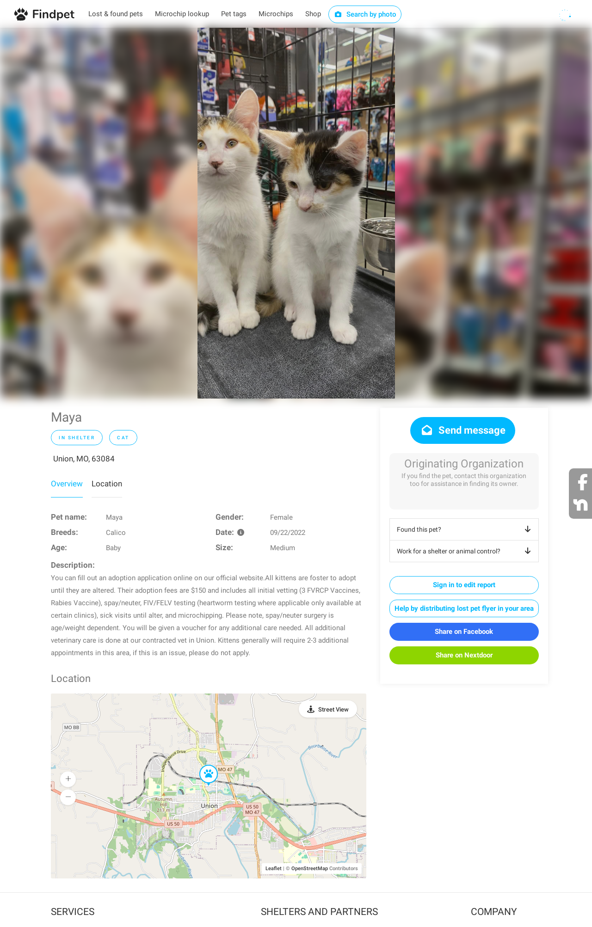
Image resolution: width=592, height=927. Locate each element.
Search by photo (365, 14)
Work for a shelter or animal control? (465, 551)
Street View (333, 709)
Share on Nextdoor (464, 655)
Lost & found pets (115, 14)
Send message (463, 430)
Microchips (276, 14)
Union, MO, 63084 (84, 458)
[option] (296, 213)
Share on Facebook (464, 631)
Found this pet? (465, 529)
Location (107, 483)
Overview (67, 483)
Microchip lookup (182, 14)
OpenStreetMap (309, 869)
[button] (202, 765)
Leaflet (273, 869)
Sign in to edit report (464, 585)
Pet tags (234, 14)
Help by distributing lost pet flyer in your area (464, 608)
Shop (313, 14)
